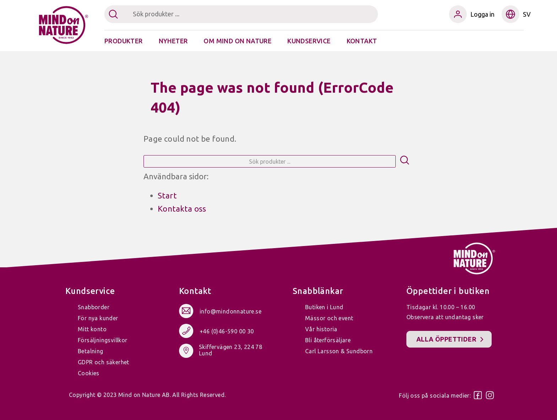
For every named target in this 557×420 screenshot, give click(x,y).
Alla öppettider (446, 339)
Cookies (88, 373)
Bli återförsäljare (328, 340)
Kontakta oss (182, 208)
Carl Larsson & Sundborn (339, 351)
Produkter (123, 40)
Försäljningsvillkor (103, 340)
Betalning (90, 351)
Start (167, 195)
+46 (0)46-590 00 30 (227, 331)
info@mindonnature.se (230, 312)
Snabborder (93, 307)
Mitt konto (92, 329)
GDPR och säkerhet (103, 362)
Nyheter (173, 40)
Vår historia (321, 329)
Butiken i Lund (324, 307)
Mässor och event (329, 318)
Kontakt (362, 40)
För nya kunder (98, 318)
